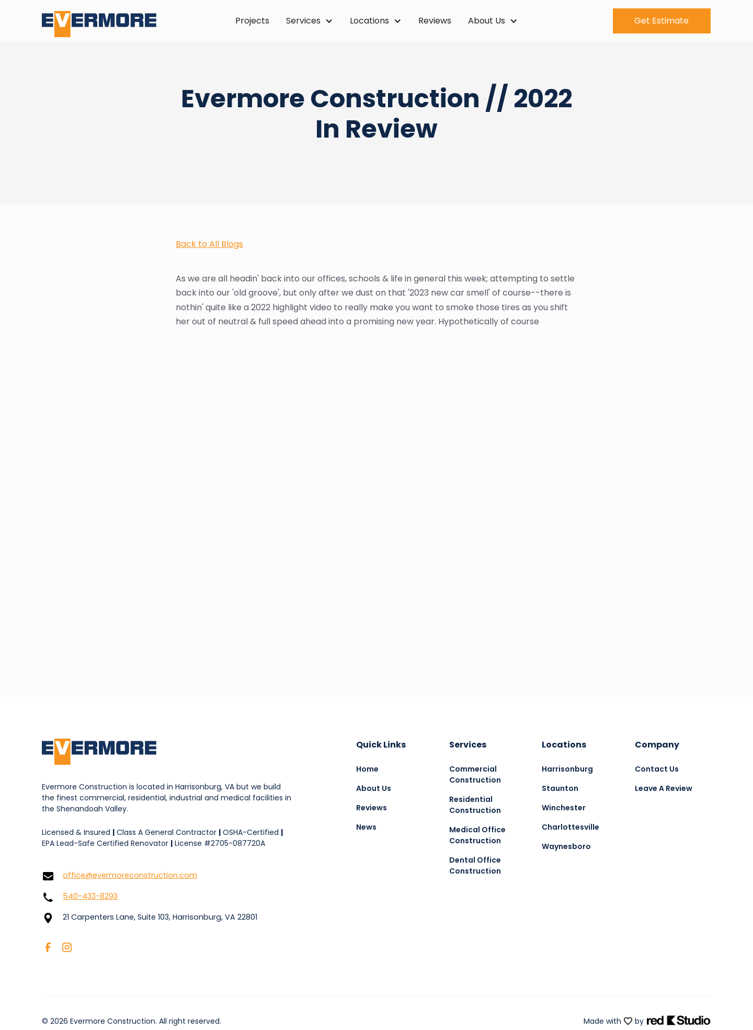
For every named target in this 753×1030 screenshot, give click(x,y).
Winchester (564, 807)
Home (367, 769)
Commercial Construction (475, 774)
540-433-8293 (90, 896)
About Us (373, 788)
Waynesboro (566, 846)
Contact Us (657, 769)
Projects (252, 21)
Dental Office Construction (475, 865)
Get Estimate (661, 21)
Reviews (434, 21)
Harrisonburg (567, 769)
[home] (107, 21)
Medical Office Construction (477, 835)
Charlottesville (570, 827)
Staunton (560, 788)
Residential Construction (475, 805)
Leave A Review (663, 788)
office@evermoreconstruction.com (130, 875)
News (366, 827)
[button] (309, 20)
